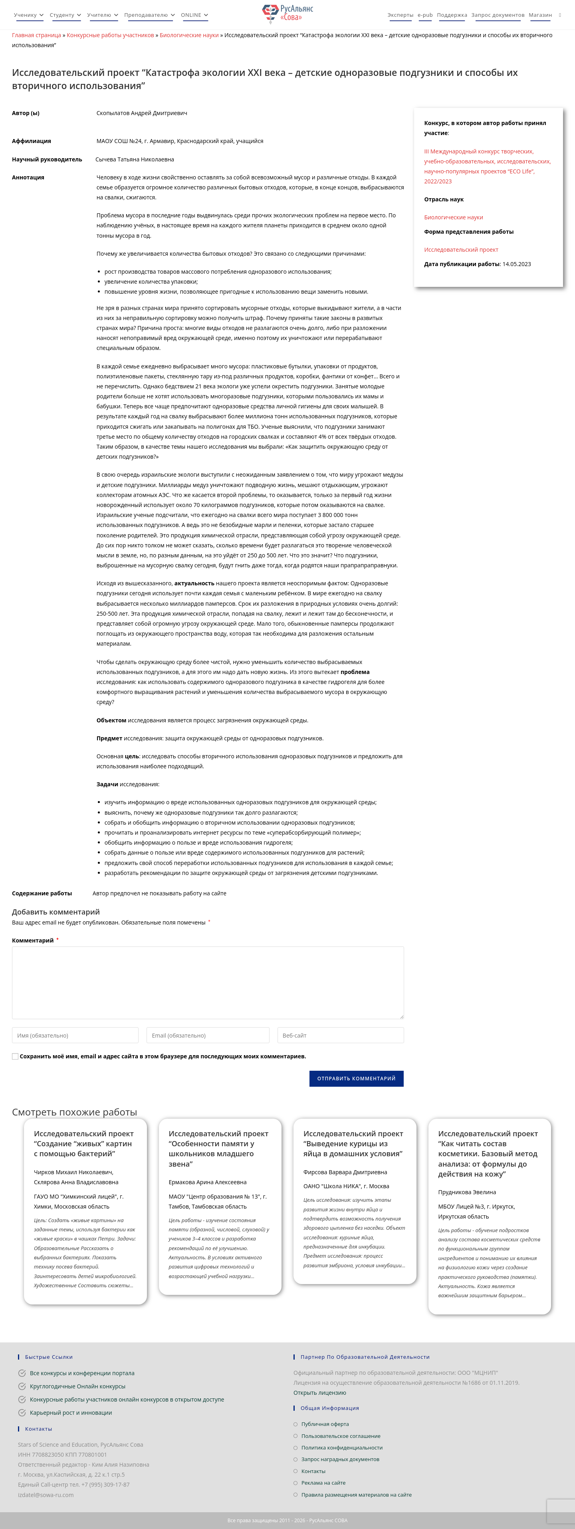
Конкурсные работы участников (110, 35)
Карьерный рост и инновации (71, 1412)
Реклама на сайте (323, 1482)
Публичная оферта (325, 1424)
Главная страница (36, 35)
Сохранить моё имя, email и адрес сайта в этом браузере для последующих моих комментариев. (163, 1056)
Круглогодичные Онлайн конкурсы (77, 1386)
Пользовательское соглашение (341, 1436)
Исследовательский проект (461, 249)
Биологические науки (189, 35)
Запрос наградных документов (340, 1459)
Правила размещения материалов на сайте (356, 1494)
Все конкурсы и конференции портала (82, 1373)
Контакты (313, 1471)
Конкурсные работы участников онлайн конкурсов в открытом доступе (127, 1399)
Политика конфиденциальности (342, 1447)
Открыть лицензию (319, 1392)
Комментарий (35, 940)
